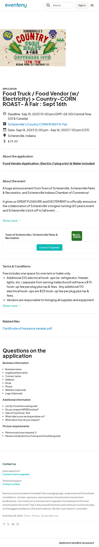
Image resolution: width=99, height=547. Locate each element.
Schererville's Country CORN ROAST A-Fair (37, 124)
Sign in (81, 5)
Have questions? (24, 472)
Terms (27, 515)
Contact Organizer (49, 247)
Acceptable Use (49, 515)
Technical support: (24, 482)
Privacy (36, 515)
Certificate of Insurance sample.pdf (27, 328)
